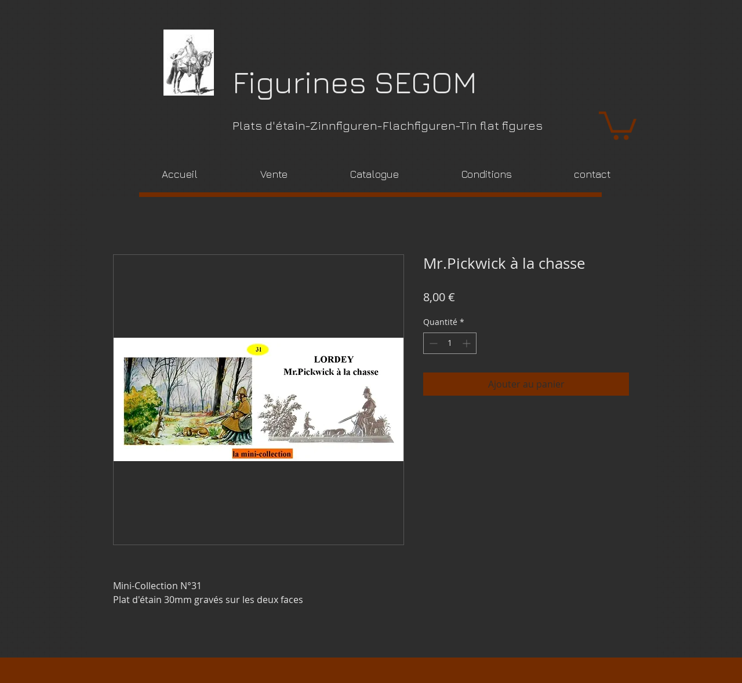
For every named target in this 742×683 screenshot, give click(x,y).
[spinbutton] (449, 343)
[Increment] (467, 343)
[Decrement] (432, 343)
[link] (617, 124)
